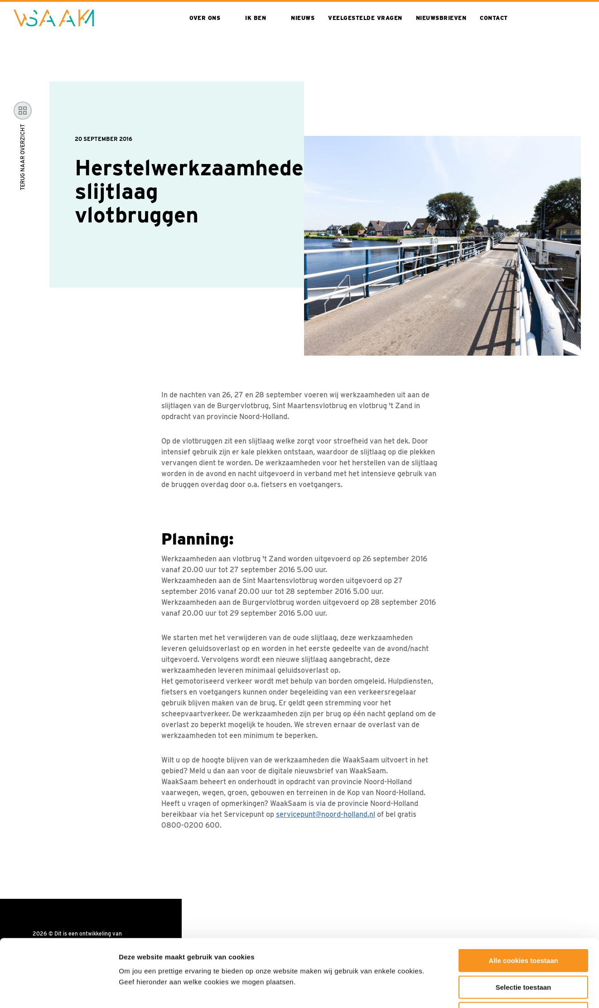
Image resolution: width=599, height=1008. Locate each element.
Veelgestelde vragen (365, 17)
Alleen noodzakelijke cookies (523, 950)
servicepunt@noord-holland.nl (325, 814)
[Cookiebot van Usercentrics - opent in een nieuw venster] (58, 990)
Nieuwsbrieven (441, 17)
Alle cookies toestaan (523, 897)
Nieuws (302, 17)
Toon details (488, 990)
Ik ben (255, 17)
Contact (494, 17)
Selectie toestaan (523, 924)
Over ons (204, 17)
